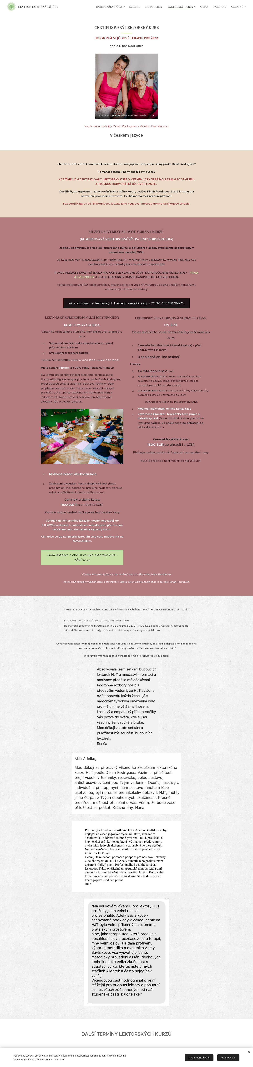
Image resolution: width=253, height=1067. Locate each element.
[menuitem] (110, 7)
